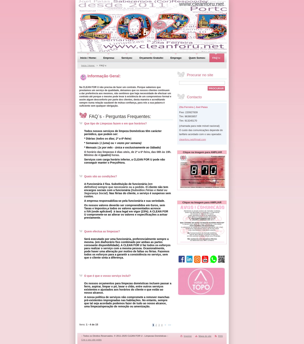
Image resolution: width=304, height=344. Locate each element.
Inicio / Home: (88, 65)
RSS (220, 336)
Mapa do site (205, 336)
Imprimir (188, 336)
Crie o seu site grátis (91, 340)
